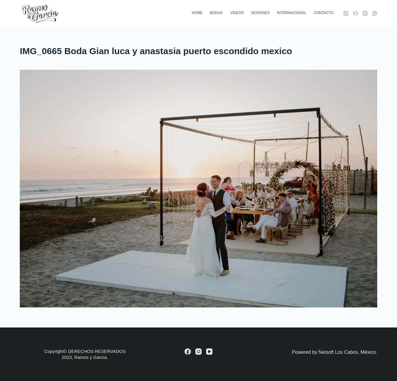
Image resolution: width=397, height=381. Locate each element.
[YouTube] (365, 13)
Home (197, 13)
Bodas (216, 13)
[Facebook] (355, 13)
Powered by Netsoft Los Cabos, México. (334, 352)
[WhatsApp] (374, 13)
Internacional (291, 13)
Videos (237, 13)
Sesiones (260, 13)
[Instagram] (345, 13)
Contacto (323, 13)
